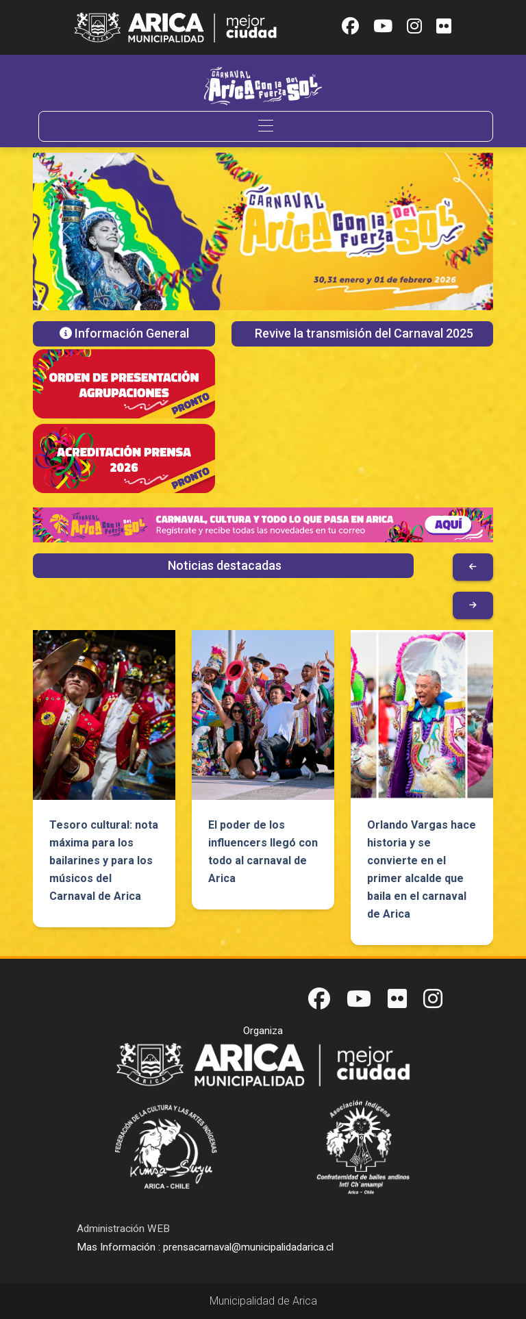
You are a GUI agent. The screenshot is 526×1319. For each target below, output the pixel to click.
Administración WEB (123, 1228)
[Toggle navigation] (265, 126)
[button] (67, 231)
